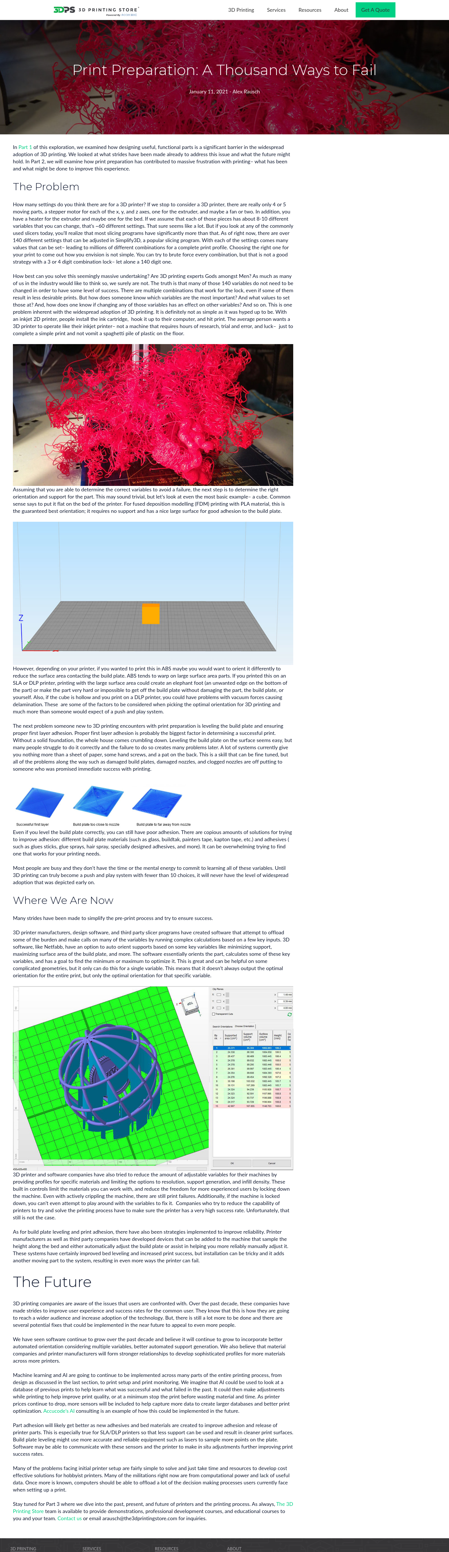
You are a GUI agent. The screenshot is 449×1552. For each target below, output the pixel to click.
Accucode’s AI (58, 1411)
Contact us (70, 1518)
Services (91, 1548)
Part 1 (25, 147)
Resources (166, 1548)
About (234, 1548)
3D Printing (23, 1548)
